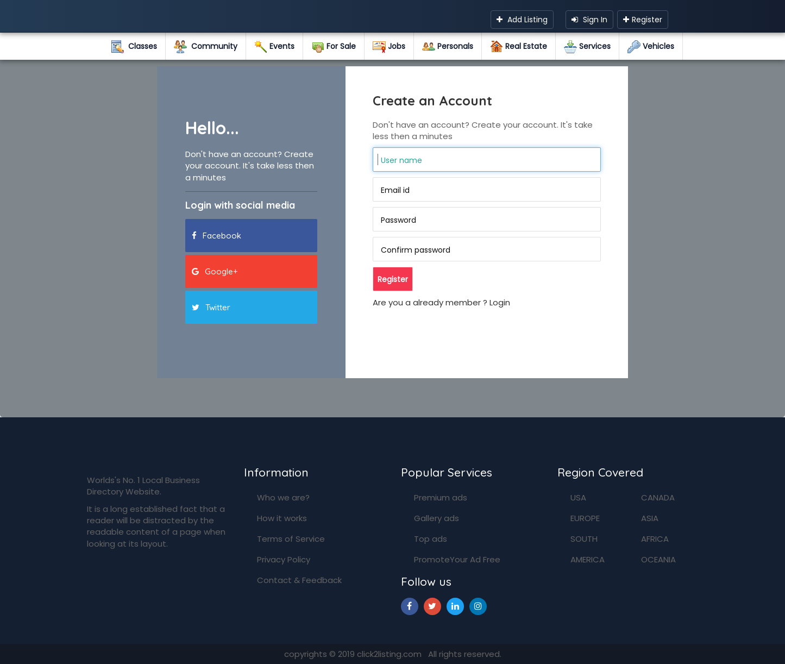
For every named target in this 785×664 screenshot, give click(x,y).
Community (205, 46)
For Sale (333, 46)
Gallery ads (436, 518)
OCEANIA (658, 559)
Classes (134, 46)
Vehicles (650, 46)
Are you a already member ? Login (441, 302)
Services (587, 46)
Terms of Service (291, 538)
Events (274, 46)
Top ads (430, 538)
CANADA (658, 497)
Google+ (215, 271)
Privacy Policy (283, 559)
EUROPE (585, 518)
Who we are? (283, 497)
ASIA (649, 518)
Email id (395, 190)
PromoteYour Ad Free (457, 559)
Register (642, 19)
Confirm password (415, 250)
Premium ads (440, 497)
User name (401, 160)
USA (578, 497)
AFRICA (655, 538)
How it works (282, 518)
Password (398, 220)
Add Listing (522, 19)
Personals (447, 46)
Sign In (589, 19)
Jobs (389, 46)
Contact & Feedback (299, 580)
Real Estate (518, 46)
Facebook (216, 235)
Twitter (211, 307)
